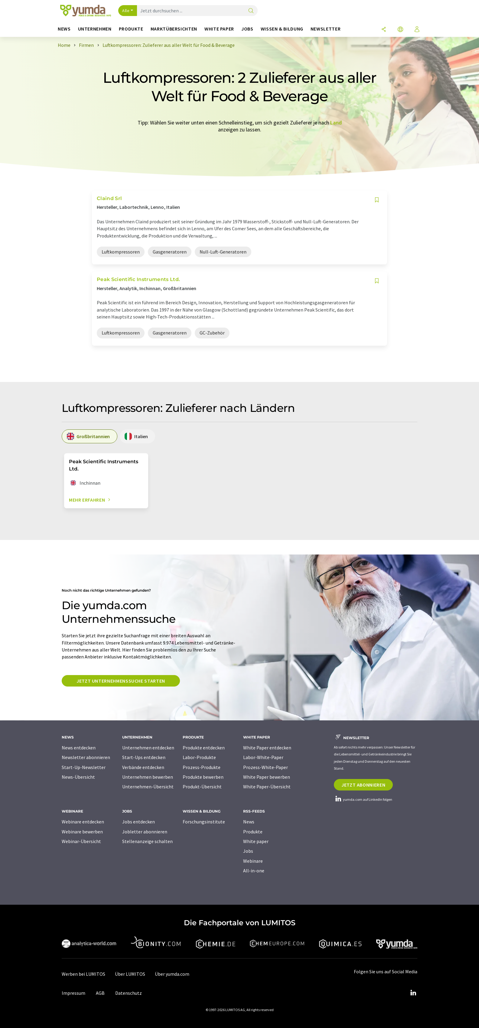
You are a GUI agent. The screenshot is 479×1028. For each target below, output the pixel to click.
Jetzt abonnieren (363, 785)
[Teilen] (384, 29)
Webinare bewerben (82, 832)
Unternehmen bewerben (147, 777)
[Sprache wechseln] (400, 29)
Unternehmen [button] (95, 29)
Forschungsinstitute (204, 822)
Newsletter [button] (326, 29)
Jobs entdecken (138, 822)
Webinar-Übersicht (81, 841)
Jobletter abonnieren (144, 832)
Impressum (73, 993)
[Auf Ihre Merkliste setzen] (376, 200)
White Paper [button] (219, 29)
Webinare (253, 861)
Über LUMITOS (130, 974)
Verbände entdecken (143, 767)
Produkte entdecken (204, 748)
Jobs (248, 851)
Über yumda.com (172, 974)
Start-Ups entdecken (143, 757)
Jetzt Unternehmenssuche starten (121, 681)
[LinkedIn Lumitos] (413, 993)
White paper (256, 841)
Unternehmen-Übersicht (148, 787)
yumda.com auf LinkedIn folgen (363, 799)
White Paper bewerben (266, 777)
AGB (100, 993)
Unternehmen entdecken (148, 748)
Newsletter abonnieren (86, 757)
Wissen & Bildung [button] (282, 29)
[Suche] (251, 11)
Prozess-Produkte (201, 767)
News (248, 822)
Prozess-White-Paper (265, 767)
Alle (125, 10)
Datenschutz (128, 993)
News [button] (64, 29)
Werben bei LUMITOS (83, 974)
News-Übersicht (78, 777)
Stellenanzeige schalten (147, 841)
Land (336, 122)
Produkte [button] (131, 29)
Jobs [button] (247, 29)
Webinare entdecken (83, 822)
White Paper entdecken (267, 748)
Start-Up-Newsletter (84, 767)
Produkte (252, 832)
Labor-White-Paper (263, 757)
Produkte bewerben (203, 777)
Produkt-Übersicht (202, 787)
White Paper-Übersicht (267, 787)
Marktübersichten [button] (174, 29)
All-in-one (253, 871)
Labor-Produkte (199, 757)
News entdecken (79, 748)
